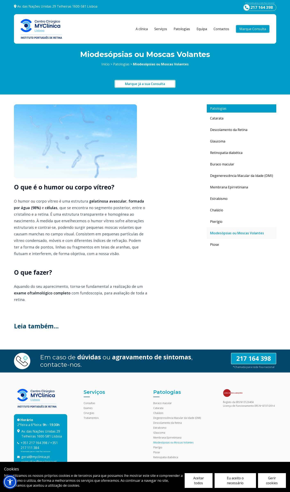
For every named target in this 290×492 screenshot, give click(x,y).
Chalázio (216, 210)
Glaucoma (217, 141)
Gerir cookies (272, 480)
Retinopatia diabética (226, 152)
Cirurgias (89, 413)
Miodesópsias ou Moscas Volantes (237, 233)
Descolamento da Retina (228, 130)
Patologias (182, 29)
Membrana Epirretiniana (229, 187)
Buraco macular (222, 164)
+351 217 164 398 (34, 443)
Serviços (160, 29)
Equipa (202, 29)
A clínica (142, 29)
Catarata (216, 118)
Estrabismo (218, 198)
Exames (88, 408)
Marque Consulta (252, 29)
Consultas (89, 403)
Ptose (214, 244)
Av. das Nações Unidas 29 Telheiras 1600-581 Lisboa (57, 6)
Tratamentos (91, 418)
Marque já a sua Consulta (145, 84)
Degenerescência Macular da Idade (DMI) (241, 175)
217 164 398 (253, 358)
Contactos (221, 29)
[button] (10, 482)
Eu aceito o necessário (235, 480)
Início (105, 64)
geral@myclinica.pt (35, 456)
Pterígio (216, 221)
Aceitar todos (198, 480)
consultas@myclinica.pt (39, 461)
